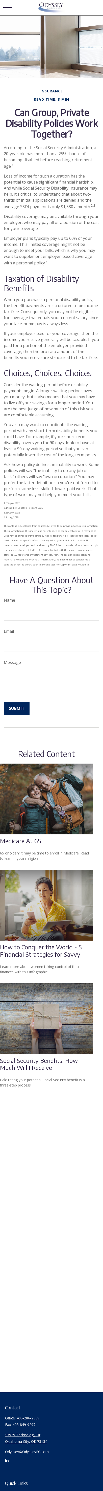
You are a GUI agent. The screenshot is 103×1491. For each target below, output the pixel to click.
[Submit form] (17, 708)
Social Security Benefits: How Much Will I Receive (39, 1064)
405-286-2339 (28, 1418)
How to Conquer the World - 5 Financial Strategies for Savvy (41, 950)
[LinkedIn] (7, 1462)
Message (12, 662)
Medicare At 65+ (22, 840)
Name (9, 600)
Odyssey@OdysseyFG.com (27, 1451)
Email (9, 631)
